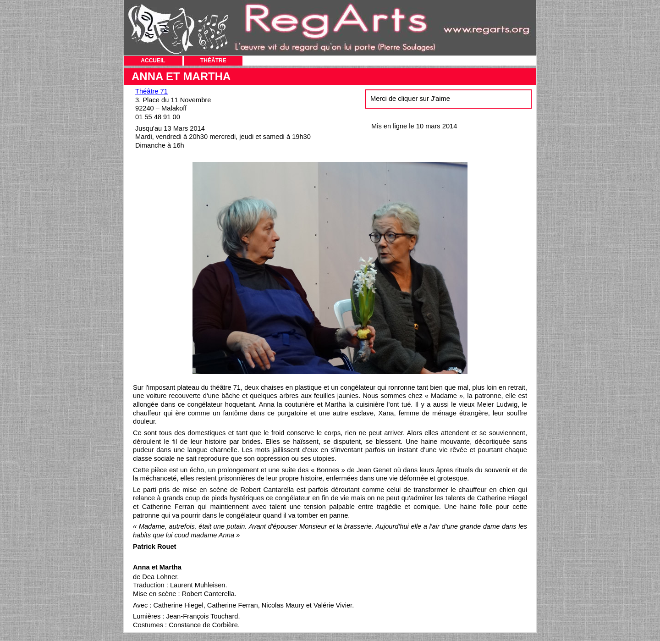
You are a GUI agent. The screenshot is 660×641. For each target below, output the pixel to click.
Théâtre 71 (151, 91)
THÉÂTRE (213, 60)
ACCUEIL (153, 60)
